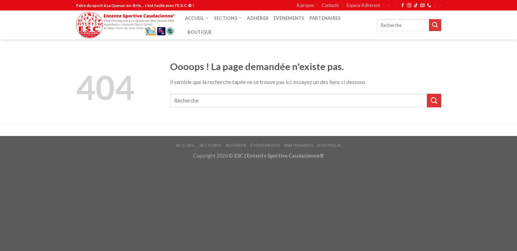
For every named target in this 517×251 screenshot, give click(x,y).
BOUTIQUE (199, 32)
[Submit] (435, 25)
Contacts (330, 5)
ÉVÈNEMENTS (289, 18)
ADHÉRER (258, 18)
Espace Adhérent (363, 5)
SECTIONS (228, 18)
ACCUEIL (197, 18)
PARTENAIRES (325, 18)
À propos (305, 5)
